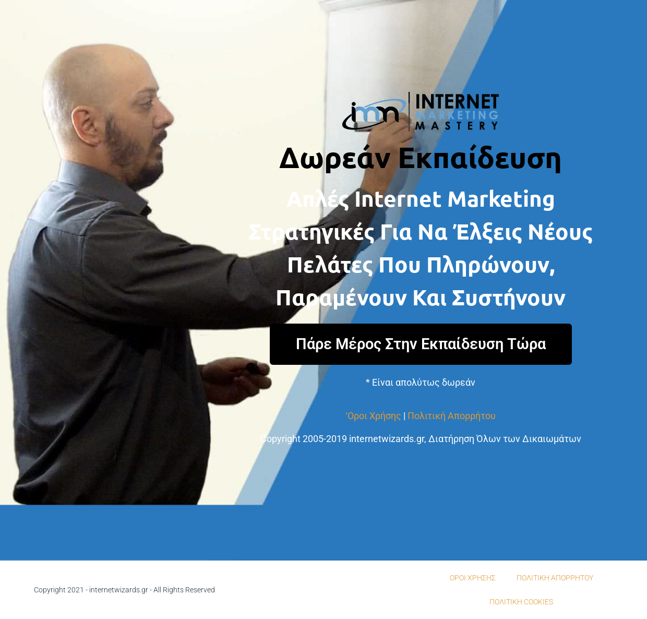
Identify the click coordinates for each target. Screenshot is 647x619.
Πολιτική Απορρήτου (452, 415)
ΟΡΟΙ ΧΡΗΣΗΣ (473, 578)
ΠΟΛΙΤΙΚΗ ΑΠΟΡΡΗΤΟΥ (555, 578)
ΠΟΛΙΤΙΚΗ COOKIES (521, 602)
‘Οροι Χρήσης (373, 415)
